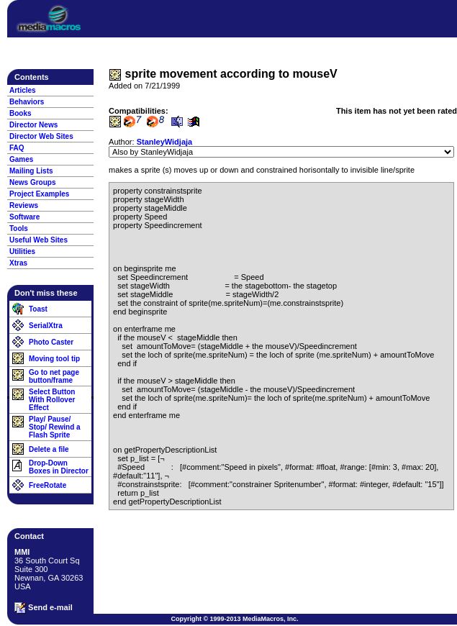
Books (20, 113)
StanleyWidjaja (165, 141)
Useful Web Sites (38, 240)
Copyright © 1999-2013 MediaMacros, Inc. (234, 618)
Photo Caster (51, 342)
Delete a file (49, 449)
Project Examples (39, 194)
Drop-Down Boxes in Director (59, 467)
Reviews (23, 205)
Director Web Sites (41, 136)
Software (24, 217)
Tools (18, 228)
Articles (22, 90)
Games (21, 159)
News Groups (32, 182)
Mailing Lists (31, 171)
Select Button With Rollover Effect (52, 400)
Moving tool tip (54, 359)
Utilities (22, 251)
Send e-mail (43, 608)
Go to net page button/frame (54, 376)
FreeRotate (47, 485)
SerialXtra (46, 326)
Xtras (18, 263)
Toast (38, 309)
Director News (33, 125)
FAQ (16, 148)
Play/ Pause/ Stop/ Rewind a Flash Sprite (55, 427)
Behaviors (26, 102)
